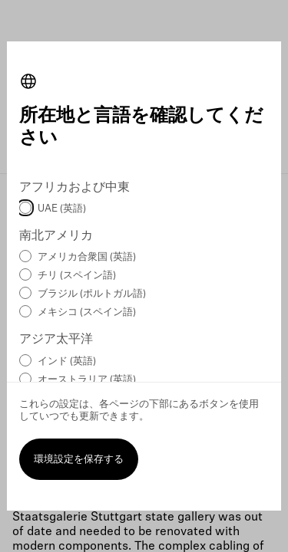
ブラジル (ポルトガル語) (92, 294)
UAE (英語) (62, 209)
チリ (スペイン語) (77, 276)
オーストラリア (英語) (87, 380)
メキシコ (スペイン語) (87, 312)
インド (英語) (67, 361)
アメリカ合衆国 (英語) (87, 257)
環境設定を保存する (79, 460)
